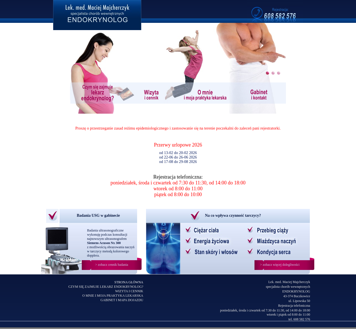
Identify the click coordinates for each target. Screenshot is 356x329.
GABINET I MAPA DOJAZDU (121, 300)
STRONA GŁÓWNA (128, 282)
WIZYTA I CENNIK (129, 291)
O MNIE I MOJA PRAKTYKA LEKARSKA (112, 296)
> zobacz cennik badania (111, 265)
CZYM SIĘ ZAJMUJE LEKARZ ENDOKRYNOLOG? (105, 287)
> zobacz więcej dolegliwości (280, 265)
